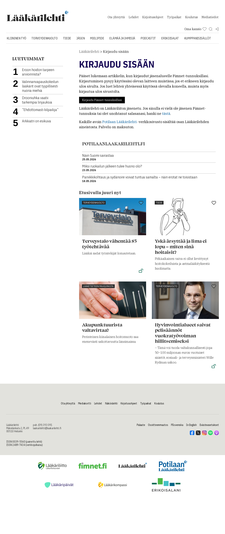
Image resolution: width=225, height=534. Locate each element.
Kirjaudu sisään (116, 53)
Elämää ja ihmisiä (122, 40)
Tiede (67, 40)
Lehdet (133, 18)
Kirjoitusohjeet (152, 18)
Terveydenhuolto (44, 40)
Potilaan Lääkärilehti (119, 124)
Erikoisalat (170, 40)
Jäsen (80, 40)
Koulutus (191, 18)
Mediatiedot (210, 18)
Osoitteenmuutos (158, 427)
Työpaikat (174, 18)
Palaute (141, 427)
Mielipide (97, 40)
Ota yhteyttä (116, 18)
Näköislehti (111, 405)
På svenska (177, 427)
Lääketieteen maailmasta (98, 288)
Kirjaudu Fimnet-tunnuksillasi (102, 102)
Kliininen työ (16, 40)
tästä (166, 115)
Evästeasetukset (209, 427)
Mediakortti (84, 405)
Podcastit (148, 40)
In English (191, 427)
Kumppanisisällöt (197, 40)
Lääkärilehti (89, 53)
